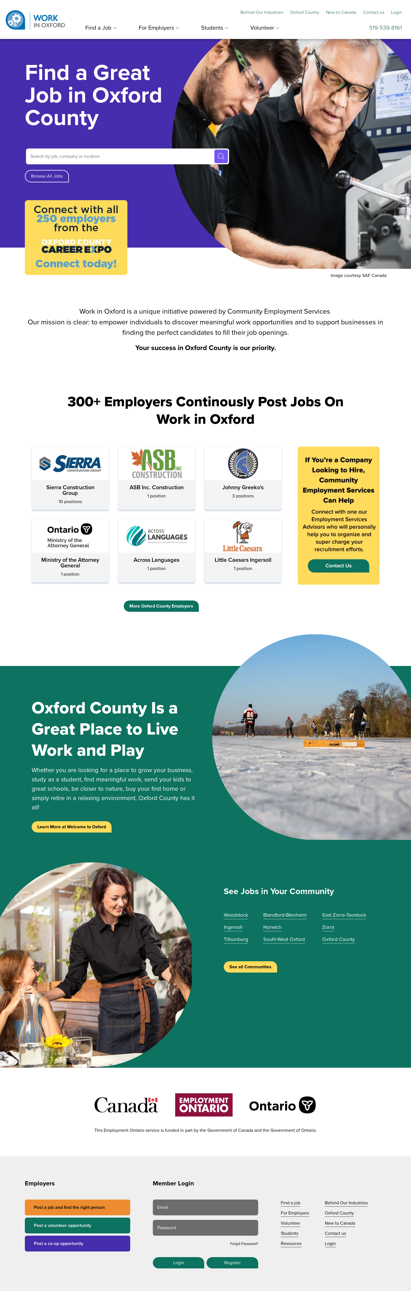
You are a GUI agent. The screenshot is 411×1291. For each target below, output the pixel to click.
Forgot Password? (244, 1244)
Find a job (290, 1203)
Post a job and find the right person (69, 1207)
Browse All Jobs (47, 176)
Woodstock (236, 915)
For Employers (156, 28)
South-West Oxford (284, 939)
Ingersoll (233, 927)
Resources (291, 1243)
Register (232, 1263)
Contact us (373, 12)
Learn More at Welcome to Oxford (71, 827)
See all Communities (250, 967)
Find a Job (98, 28)
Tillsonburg (236, 939)
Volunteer (262, 28)
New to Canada (341, 12)
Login (396, 12)
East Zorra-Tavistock (344, 915)
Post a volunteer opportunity (62, 1225)
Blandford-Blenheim (285, 915)
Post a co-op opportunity (58, 1243)
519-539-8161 (385, 28)
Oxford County (304, 12)
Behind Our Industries (261, 12)
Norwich (272, 927)
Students (212, 28)
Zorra (328, 927)
